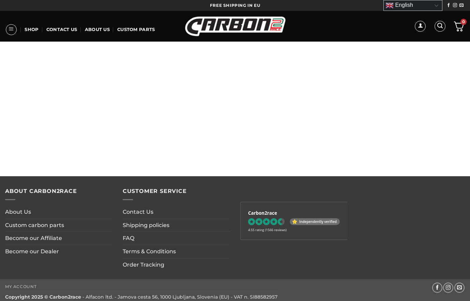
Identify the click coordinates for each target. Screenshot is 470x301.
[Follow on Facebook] (448, 5)
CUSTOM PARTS (136, 29)
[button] (11, 29)
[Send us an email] (461, 5)
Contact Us (61, 29)
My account (20, 286)
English (399, 5)
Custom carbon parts (34, 225)
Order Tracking (143, 264)
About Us (97, 29)
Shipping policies (146, 225)
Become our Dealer (32, 251)
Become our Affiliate (33, 238)
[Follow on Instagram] (455, 5)
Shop (32, 29)
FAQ (128, 238)
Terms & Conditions (149, 251)
